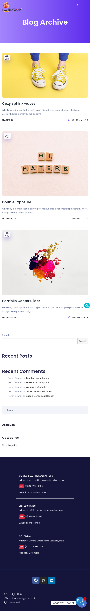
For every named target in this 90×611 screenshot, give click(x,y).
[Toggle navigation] (86, 7)
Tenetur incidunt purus (37, 377)
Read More (9, 120)
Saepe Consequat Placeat (40, 395)
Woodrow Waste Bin (36, 386)
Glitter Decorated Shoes (39, 391)
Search (6, 335)
